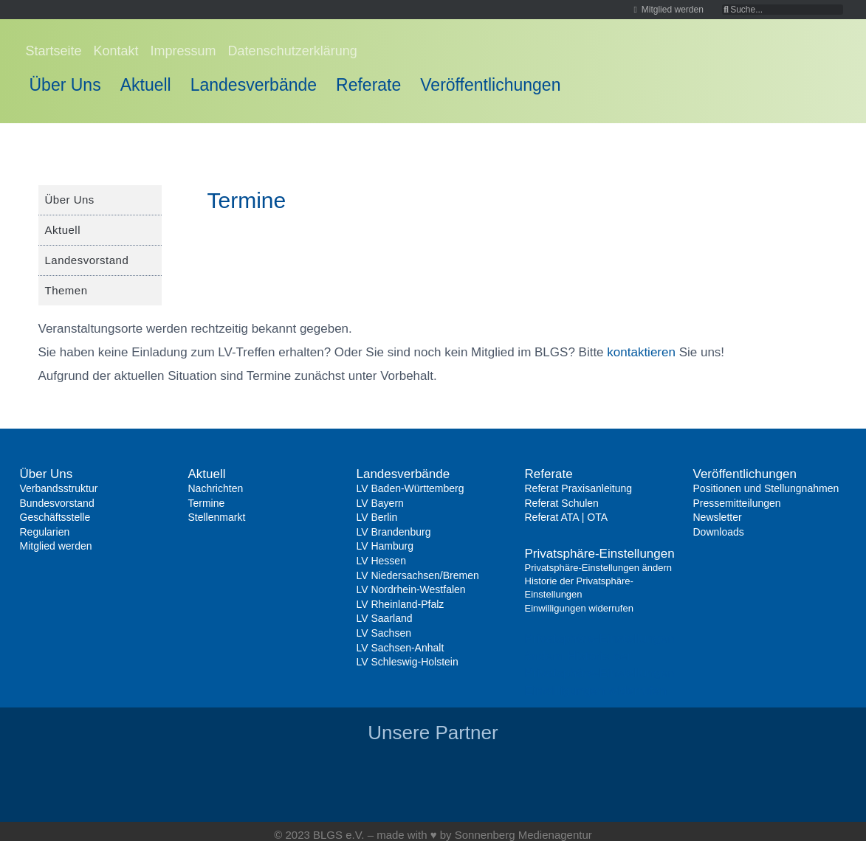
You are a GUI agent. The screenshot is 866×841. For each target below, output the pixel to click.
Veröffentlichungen (490, 84)
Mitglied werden (56, 546)
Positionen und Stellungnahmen (766, 488)
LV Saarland (385, 618)
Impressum (183, 51)
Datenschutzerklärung (292, 51)
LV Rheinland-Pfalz (400, 604)
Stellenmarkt (217, 517)
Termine (206, 503)
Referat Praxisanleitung (579, 488)
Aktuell (145, 84)
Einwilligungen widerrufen (579, 608)
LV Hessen (381, 561)
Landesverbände (253, 84)
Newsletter (717, 517)
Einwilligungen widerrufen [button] (596, 691)
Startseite (54, 51)
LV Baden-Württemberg (410, 488)
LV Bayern (380, 503)
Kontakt (116, 51)
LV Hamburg (385, 546)
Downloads (718, 532)
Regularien (45, 532)
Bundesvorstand (57, 503)
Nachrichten (216, 488)
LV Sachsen (384, 633)
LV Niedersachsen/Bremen (418, 575)
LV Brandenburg (394, 532)
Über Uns (65, 84)
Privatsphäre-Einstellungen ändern (598, 567)
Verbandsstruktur (59, 488)
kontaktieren (641, 352)
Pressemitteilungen (737, 503)
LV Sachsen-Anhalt (400, 648)
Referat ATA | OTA (566, 517)
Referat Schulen (562, 503)
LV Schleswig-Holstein (407, 662)
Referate (368, 84)
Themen (66, 290)
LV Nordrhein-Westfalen (411, 589)
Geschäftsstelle (55, 517)
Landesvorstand (87, 260)
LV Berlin (377, 517)
